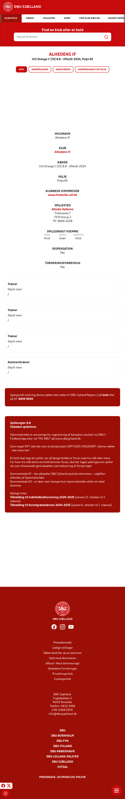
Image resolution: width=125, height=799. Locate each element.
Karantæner (63, 70)
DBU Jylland (62, 746)
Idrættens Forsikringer (62, 668)
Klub (62, 148)
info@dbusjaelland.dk (63, 714)
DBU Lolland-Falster (62, 756)
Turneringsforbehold (62, 263)
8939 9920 (25, 399)
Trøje (47, 235)
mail (105, 395)
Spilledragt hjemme (62, 231)
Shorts (62, 235)
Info (21, 70)
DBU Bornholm (62, 736)
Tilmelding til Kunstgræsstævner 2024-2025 (40, 505)
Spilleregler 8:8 (20, 423)
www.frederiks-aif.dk (62, 195)
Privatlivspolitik (62, 674)
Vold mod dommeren (62, 658)
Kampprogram (40, 70)
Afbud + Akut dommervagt (62, 663)
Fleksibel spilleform (23, 427)
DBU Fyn (62, 741)
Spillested (63, 205)
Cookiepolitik (62, 679)
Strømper (78, 235)
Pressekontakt (62, 642)
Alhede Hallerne (62, 209)
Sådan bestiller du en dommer (62, 653)
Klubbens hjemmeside (62, 191)
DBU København (62, 751)
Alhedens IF (62, 152)
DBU (62, 730)
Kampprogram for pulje (92, 70)
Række (62, 162)
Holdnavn (62, 134)
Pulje (62, 177)
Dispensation (62, 249)
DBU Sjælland (62, 762)
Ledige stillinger (62, 648)
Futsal (62, 767)
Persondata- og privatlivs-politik (62, 777)
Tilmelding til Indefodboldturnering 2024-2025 (42, 497)
